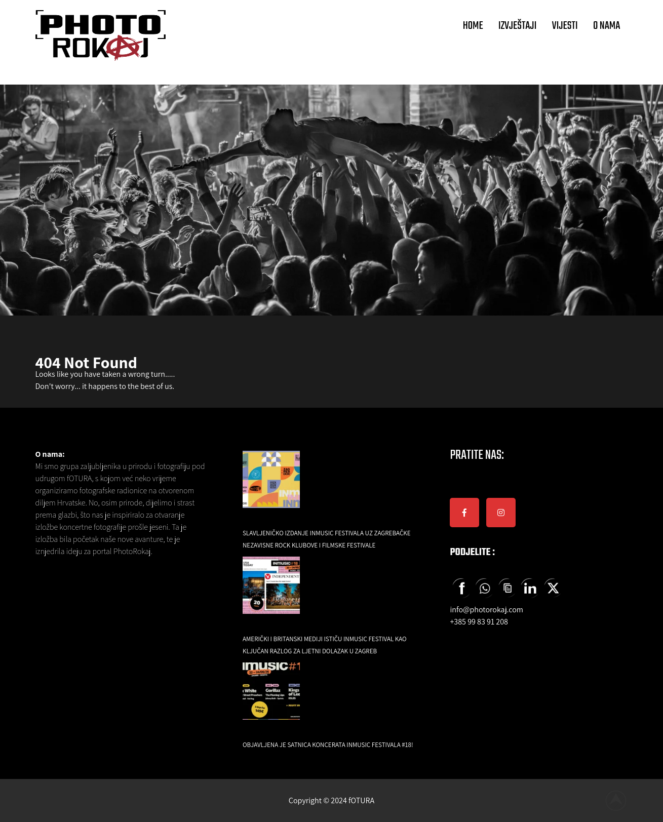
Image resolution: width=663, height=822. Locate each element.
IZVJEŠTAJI (517, 25)
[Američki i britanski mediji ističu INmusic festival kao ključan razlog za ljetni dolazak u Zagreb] (271, 592)
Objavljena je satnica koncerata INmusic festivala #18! (328, 744)
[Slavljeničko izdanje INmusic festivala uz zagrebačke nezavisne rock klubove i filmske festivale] (271, 486)
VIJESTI (565, 25)
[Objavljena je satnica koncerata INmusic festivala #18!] (271, 698)
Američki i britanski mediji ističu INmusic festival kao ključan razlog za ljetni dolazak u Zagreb (325, 645)
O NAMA (606, 25)
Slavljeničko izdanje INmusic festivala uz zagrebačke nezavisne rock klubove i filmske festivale (327, 539)
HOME (473, 25)
